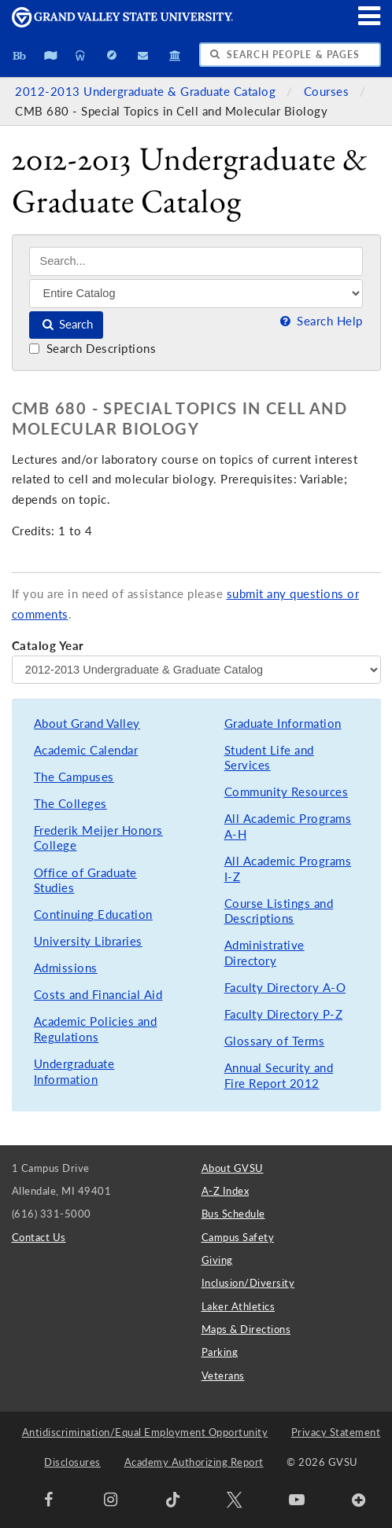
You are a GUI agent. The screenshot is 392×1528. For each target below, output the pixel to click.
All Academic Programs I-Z (288, 868)
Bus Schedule (233, 1213)
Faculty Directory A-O (285, 987)
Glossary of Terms (274, 1041)
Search (66, 324)
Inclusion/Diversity (248, 1282)
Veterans (223, 1375)
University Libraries (88, 941)
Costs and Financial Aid (98, 994)
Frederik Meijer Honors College (98, 838)
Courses (328, 91)
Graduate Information (283, 723)
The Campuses (74, 777)
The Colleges (70, 803)
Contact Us (39, 1237)
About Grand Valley (87, 723)
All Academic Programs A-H (288, 826)
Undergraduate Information (74, 1071)
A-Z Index (226, 1191)
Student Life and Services (269, 758)
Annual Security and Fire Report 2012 (279, 1075)
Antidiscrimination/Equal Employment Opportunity (145, 1432)
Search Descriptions (92, 348)
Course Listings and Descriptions (279, 911)
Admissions (66, 968)
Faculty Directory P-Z (283, 1014)
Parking (220, 1352)
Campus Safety (238, 1237)
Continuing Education (93, 914)
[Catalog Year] (196, 670)
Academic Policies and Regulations (95, 1029)
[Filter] (196, 293)
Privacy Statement (336, 1432)
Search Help (319, 321)
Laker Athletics (239, 1306)
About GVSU (233, 1168)
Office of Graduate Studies (85, 880)
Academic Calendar (86, 750)
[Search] (196, 261)
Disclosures (72, 1462)
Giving (217, 1260)
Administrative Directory (264, 953)
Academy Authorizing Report (194, 1462)
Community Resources (286, 792)
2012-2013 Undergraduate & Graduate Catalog (147, 91)
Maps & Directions (246, 1329)
